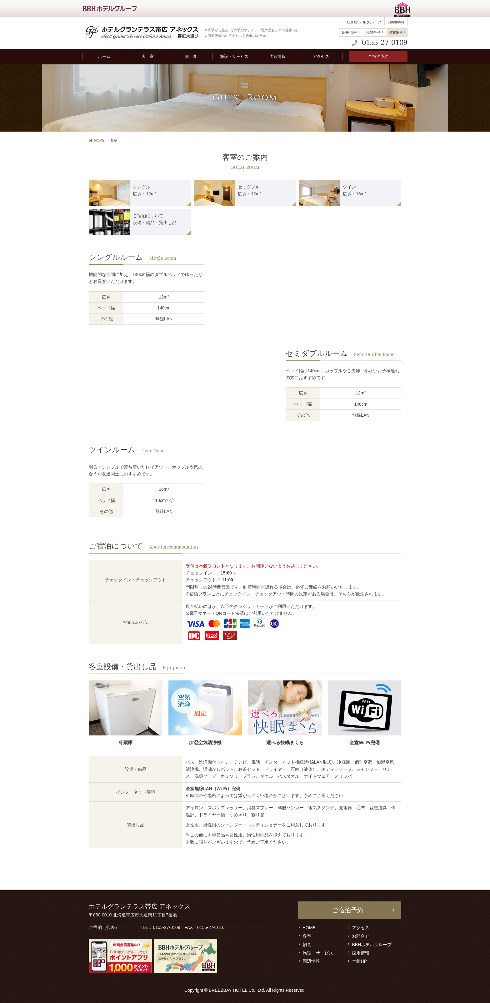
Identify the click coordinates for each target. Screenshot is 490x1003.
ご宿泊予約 (378, 56)
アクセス (360, 927)
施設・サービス (317, 952)
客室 (306, 936)
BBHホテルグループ (364, 22)
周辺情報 (311, 961)
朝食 (306, 944)
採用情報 (349, 32)
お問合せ (373, 32)
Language (396, 22)
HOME (97, 140)
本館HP (395, 32)
